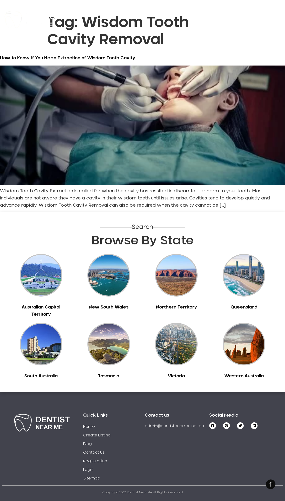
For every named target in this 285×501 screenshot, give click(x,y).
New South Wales (109, 307)
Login (257, 26)
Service (126, 13)
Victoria (176, 376)
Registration (209, 13)
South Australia (41, 376)
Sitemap (91, 478)
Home (98, 13)
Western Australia (244, 376)
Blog (87, 444)
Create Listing (165, 13)
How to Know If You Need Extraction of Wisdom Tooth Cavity (67, 58)
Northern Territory (176, 307)
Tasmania (108, 376)
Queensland (244, 307)
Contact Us (250, 13)
